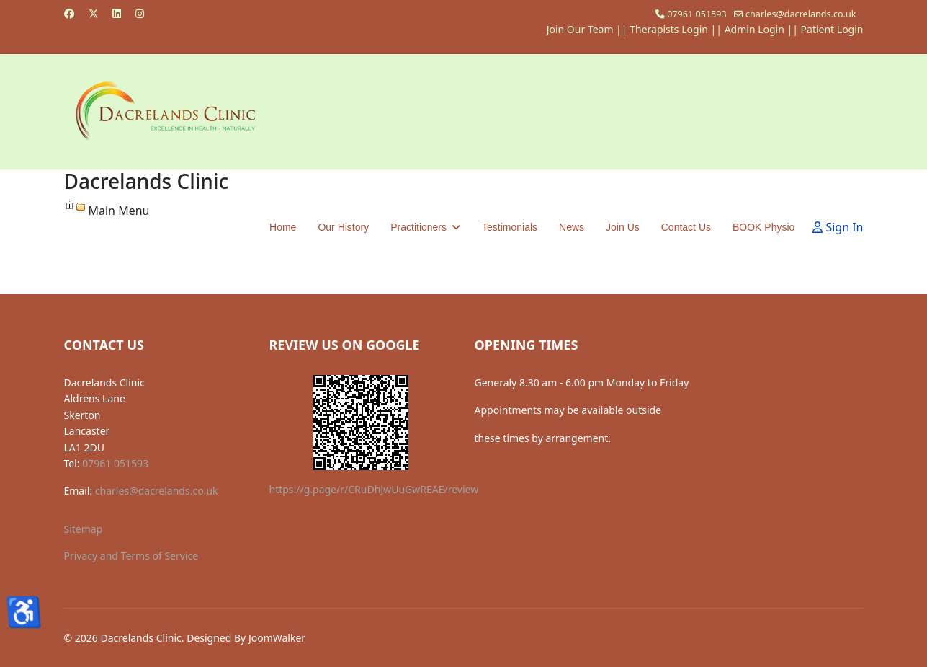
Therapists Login (669, 29)
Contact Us (686, 227)
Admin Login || (763, 29)
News (571, 227)
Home (282, 227)
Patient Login (832, 29)
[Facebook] (69, 13)
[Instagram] (139, 13)
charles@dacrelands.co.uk (800, 14)
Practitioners (418, 227)
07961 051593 (697, 14)
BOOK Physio (763, 227)
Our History (343, 227)
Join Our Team (580, 29)
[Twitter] (94, 13)
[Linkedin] (116, 13)
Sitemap (83, 529)
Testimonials (509, 227)
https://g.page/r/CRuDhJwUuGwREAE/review (374, 489)
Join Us (623, 227)
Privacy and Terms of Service (131, 555)
